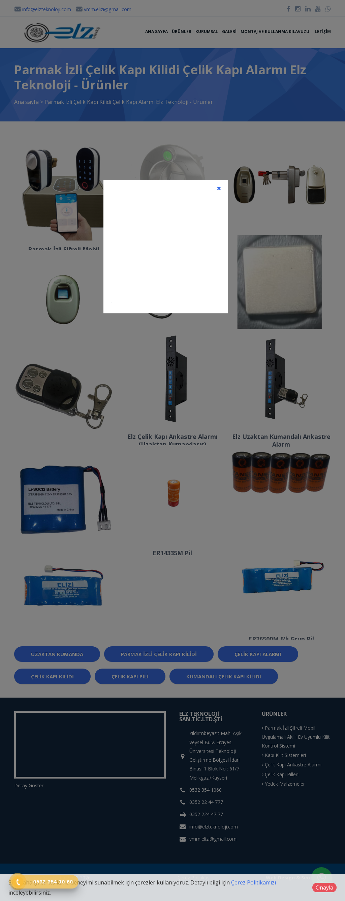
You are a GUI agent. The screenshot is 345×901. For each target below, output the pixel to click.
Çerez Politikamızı (253, 882)
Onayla (324, 887)
